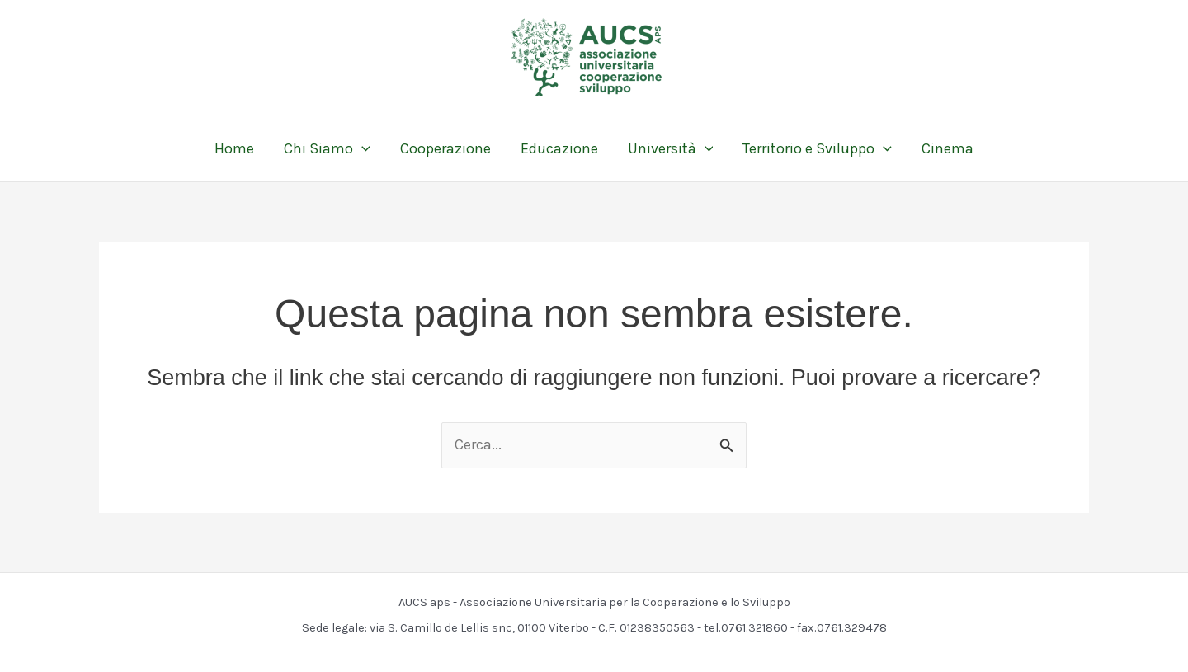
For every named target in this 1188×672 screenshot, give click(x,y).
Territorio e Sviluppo (817, 148)
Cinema (948, 148)
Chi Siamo (327, 148)
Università (671, 148)
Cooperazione (445, 148)
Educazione (559, 148)
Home (234, 148)
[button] (361, 148)
